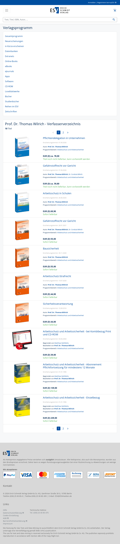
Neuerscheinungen (14, 41)
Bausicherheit (51, 248)
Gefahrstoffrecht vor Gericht (59, 165)
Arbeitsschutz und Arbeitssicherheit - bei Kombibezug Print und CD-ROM (77, 333)
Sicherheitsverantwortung (58, 303)
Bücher (8, 96)
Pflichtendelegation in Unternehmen (64, 138)
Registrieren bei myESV (105, 2)
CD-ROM (9, 86)
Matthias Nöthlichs (61, 343)
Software (9, 81)
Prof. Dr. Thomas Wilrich (58, 147)
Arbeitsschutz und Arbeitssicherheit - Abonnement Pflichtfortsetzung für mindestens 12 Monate (72, 366)
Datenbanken (11, 51)
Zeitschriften (11, 111)
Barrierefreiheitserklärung (14, 521)
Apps (7, 76)
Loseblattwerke (12, 91)
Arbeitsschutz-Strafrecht (57, 276)
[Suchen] (57, 19)
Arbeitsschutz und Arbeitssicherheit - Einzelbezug (71, 397)
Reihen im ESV (11, 106)
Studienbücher (12, 101)
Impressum (8, 523)
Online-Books (11, 61)
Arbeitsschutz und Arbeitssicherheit (70, 150)
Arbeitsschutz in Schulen (57, 193)
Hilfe (5, 510)
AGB (5, 518)
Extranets (9, 56)
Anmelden (92, 2)
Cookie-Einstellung (11, 515)
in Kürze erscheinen (14, 46)
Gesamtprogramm (14, 36)
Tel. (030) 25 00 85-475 (39, 512)
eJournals (9, 71)
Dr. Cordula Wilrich (75, 174)
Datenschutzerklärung (12, 513)
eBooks (8, 66)
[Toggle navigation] (6, 10)
